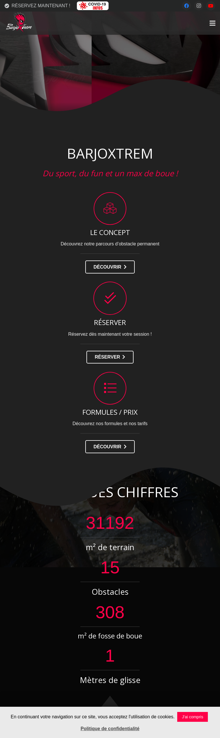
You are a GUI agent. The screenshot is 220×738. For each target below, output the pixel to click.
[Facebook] (186, 5)
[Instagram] (198, 5)
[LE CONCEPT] (110, 208)
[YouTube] (210, 5)
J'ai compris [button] (192, 717)
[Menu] (212, 23)
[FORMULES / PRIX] (110, 388)
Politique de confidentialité (110, 728)
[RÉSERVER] (110, 298)
